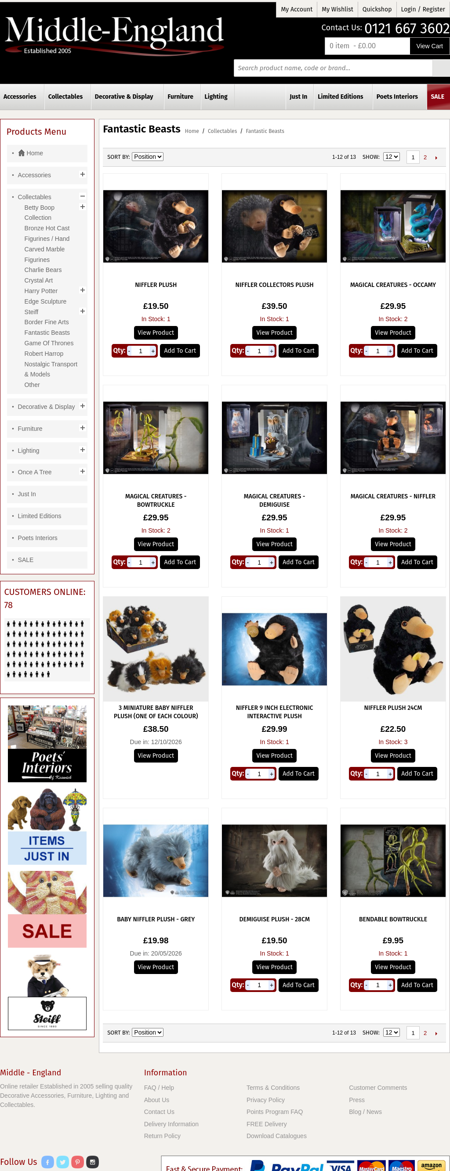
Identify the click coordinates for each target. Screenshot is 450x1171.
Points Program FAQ (275, 1111)
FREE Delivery (267, 1124)
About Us (157, 1099)
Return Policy (162, 1135)
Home (192, 131)
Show (370, 157)
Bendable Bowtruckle (393, 919)
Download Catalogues (277, 1135)
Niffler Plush (156, 285)
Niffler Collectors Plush (275, 285)
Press (357, 1099)
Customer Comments (378, 1087)
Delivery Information (171, 1124)
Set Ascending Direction (171, 157)
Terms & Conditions (273, 1087)
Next (436, 157)
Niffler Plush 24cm (393, 708)
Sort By (117, 157)
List (202, 157)
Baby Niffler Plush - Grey (156, 919)
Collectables (222, 131)
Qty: (119, 351)
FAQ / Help (159, 1087)
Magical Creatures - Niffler (393, 496)
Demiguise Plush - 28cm (274, 919)
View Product (156, 333)
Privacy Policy (266, 1099)
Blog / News (365, 1111)
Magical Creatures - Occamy (393, 285)
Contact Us (159, 1111)
